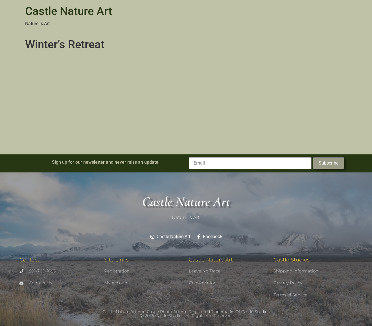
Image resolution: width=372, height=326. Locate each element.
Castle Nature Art (68, 11)
